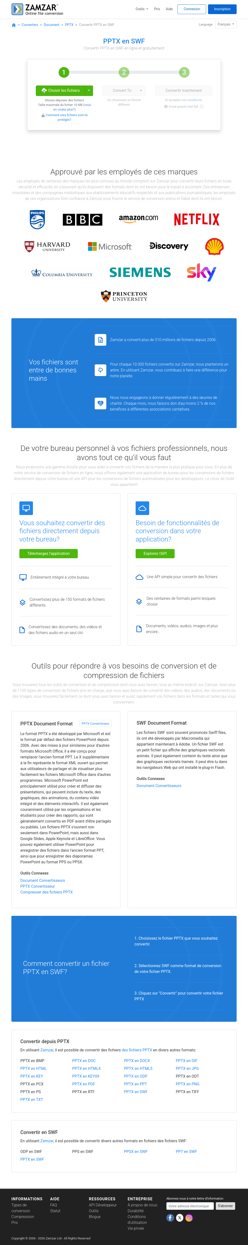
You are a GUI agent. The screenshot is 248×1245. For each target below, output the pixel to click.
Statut (55, 1211)
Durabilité (136, 1211)
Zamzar (46, 1050)
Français (224, 24)
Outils (141, 9)
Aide (169, 9)
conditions (194, 100)
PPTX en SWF (136, 1092)
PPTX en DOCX (137, 1060)
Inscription (222, 9)
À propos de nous (142, 1205)
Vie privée (136, 1228)
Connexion (192, 9)
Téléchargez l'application (48, 553)
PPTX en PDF (83, 1084)
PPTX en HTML (33, 1068)
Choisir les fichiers (60, 91)
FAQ (53, 1205)
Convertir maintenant (183, 90)
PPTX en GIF (186, 1060)
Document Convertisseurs (42, 880)
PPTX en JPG (187, 1068)
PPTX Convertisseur (95, 723)
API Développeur (103, 1205)
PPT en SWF (186, 1151)
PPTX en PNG (187, 1084)
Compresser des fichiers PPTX (46, 892)
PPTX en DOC (84, 1060)
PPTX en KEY (31, 1076)
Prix (157, 9)
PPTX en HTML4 (86, 1068)
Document (51, 25)
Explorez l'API (155, 553)
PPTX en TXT (31, 1099)
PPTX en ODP (135, 1076)
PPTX (69, 25)
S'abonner (225, 1206)
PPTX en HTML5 (138, 1068)
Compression (22, 1216)
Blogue (95, 1216)
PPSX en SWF (136, 1151)
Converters (30, 25)
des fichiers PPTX (137, 1050)
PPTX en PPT (135, 1084)
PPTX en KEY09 (85, 1076)
